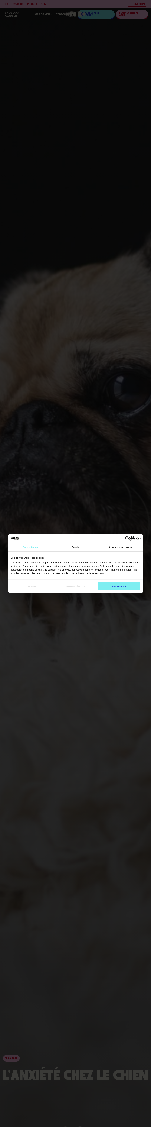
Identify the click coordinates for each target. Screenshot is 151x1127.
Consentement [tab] (31, 547)
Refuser (32, 586)
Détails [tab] (75, 547)
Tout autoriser (119, 586)
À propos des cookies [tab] (120, 547)
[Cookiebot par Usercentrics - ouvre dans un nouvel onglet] (127, 538)
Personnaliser (75, 586)
